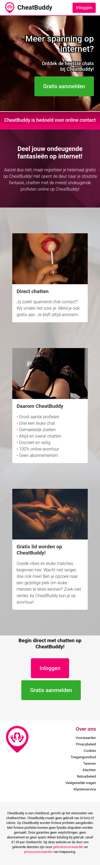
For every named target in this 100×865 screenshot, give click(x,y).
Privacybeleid (86, 744)
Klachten (89, 770)
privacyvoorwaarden (38, 852)
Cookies (90, 751)
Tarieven (89, 764)
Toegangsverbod (83, 757)
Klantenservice (85, 789)
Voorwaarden (86, 738)
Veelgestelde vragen (80, 783)
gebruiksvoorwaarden (68, 847)
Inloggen (84, 7)
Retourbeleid (86, 776)
